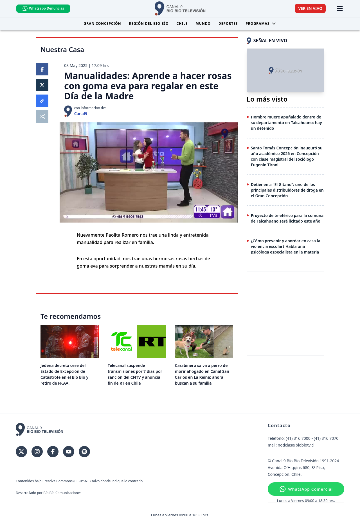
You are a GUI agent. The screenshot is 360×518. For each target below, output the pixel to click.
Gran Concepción (102, 23)
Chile (182, 23)
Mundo (203, 23)
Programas (261, 23)
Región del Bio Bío (148, 23)
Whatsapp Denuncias (43, 8)
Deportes (228, 23)
